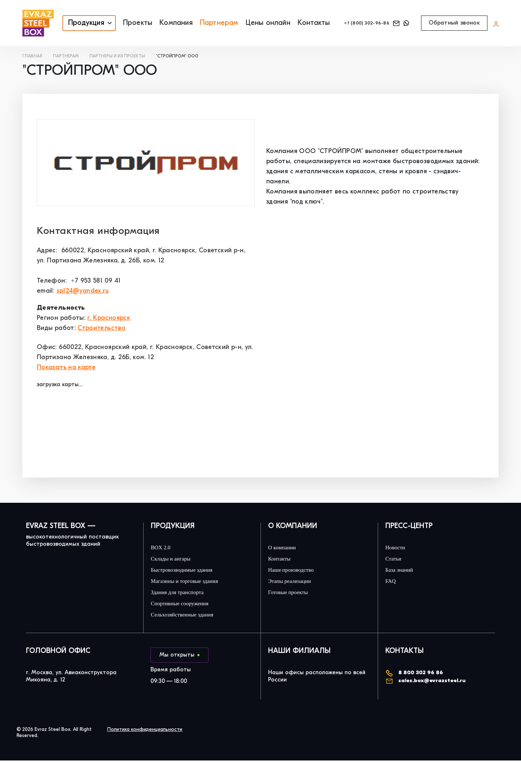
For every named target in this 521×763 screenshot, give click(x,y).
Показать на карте (66, 367)
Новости (397, 548)
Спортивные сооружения (185, 606)
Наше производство (295, 571)
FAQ (390, 582)
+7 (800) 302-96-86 (361, 23)
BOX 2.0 (161, 548)
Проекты (126, 23)
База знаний (402, 571)
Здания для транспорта (184, 594)
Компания (164, 23)
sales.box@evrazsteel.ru (427, 683)
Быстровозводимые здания (188, 571)
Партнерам (207, 23)
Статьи (395, 559)
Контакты (302, 23)
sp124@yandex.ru (83, 291)
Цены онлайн (256, 23)
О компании (284, 548)
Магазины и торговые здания (192, 582)
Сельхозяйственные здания (188, 617)
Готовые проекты (292, 594)
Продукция (75, 23)
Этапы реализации (294, 582)
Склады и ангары (174, 559)
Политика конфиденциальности (144, 732)
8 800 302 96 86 (415, 675)
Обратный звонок (454, 23)
